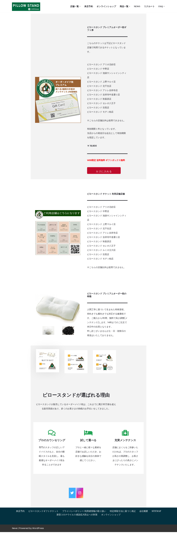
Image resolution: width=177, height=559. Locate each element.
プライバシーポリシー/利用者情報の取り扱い (84, 538)
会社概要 (143, 538)
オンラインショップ (106, 6)
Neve (14, 555)
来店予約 (88, 6)
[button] (80, 6)
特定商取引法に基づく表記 (123, 538)
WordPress (38, 555)
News (137, 6)
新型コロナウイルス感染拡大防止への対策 (77, 541)
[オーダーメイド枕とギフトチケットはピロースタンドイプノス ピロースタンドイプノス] (27, 6)
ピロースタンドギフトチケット (43, 538)
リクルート (149, 6)
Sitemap (156, 538)
